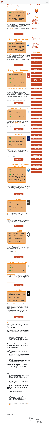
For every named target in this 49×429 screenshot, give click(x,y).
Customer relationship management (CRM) (36, 84)
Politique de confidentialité (39, 422)
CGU (37, 416)
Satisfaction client (36, 158)
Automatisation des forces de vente (36, 62)
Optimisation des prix (36, 128)
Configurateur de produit (36, 76)
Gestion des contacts (36, 115)
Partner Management (36, 131)
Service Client (36, 161)
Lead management (36, 125)
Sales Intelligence (36, 155)
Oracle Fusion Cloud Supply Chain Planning (19, 71)
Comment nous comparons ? (31, 417)
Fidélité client (36, 105)
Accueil (30, 414)
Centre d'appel (36, 69)
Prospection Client (36, 148)
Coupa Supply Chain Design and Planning (19, 165)
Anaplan (19, 134)
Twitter (37, 414)
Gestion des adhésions (36, 111)
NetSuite (19, 199)
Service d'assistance (36, 165)
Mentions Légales (38, 418)
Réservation (36, 151)
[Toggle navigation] (47, 2)
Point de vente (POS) (36, 138)
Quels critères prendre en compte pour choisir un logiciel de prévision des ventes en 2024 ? (35, 22)
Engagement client (36, 95)
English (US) (24, 414)
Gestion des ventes (36, 118)
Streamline (19, 10)
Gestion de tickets (36, 108)
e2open (19, 231)
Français (23, 416)
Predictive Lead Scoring (36, 141)
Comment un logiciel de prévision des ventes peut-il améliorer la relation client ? (36, 37)
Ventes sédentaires (36, 171)
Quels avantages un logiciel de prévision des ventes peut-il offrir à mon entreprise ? (36, 30)
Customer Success (36, 88)
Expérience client (36, 98)
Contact (30, 420)
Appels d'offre (36, 58)
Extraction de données (36, 101)
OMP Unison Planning (19, 262)
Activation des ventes (36, 54)
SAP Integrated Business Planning (19, 40)
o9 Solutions (19, 290)
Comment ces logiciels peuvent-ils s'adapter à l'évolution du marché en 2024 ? (35, 45)
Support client (36, 168)
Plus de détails (18, 34)
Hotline (36, 121)
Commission (36, 72)
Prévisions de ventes (36, 145)
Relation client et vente (11, 6)
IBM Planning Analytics (19, 108)
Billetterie (36, 66)
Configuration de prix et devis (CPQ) (36, 80)
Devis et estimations (36, 91)
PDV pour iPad (36, 135)
